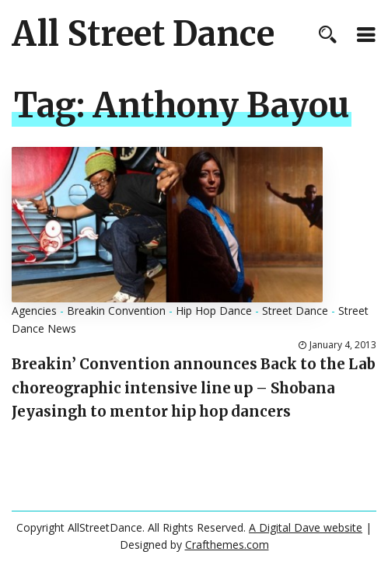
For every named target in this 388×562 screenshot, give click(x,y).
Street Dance (295, 310)
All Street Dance (143, 34)
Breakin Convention (116, 310)
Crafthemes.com (227, 544)
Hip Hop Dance (214, 310)
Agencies (34, 310)
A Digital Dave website (305, 527)
